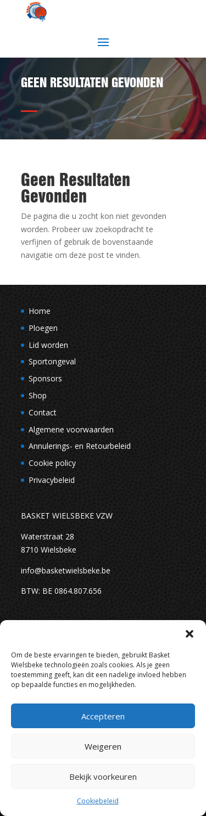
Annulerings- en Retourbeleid (80, 446)
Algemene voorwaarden (71, 429)
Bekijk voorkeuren (103, 776)
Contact (43, 412)
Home (40, 311)
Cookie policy (52, 463)
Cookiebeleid (98, 801)
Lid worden (48, 345)
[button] (189, 633)
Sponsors (45, 378)
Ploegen (43, 328)
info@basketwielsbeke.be (65, 570)
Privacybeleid (52, 480)
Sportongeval (52, 361)
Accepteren (103, 716)
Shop (38, 395)
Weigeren (103, 746)
